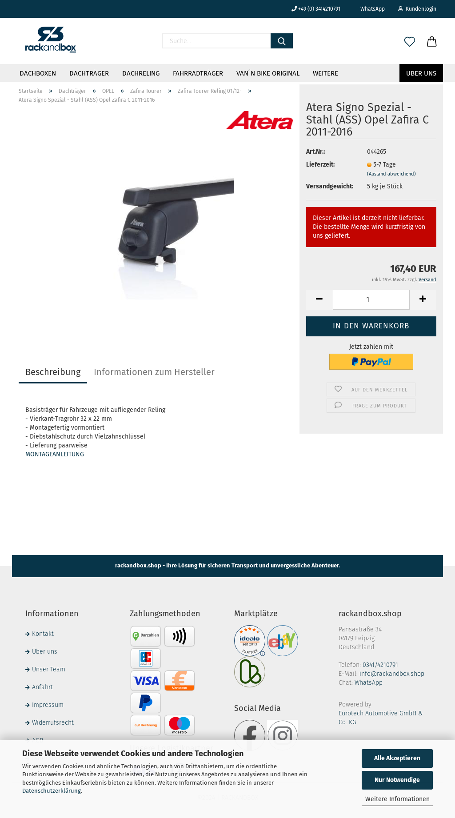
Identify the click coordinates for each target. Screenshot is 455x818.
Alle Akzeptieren (397, 758)
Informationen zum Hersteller (154, 372)
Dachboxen (38, 73)
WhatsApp (369, 9)
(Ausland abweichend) (391, 174)
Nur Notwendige (397, 780)
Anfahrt (42, 687)
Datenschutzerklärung (51, 790)
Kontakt (43, 634)
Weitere (325, 73)
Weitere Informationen (397, 799)
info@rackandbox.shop (391, 674)
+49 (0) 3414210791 (315, 9)
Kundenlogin (417, 9)
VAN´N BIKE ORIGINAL (267, 73)
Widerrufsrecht (53, 722)
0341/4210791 (380, 665)
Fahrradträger (198, 73)
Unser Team (48, 669)
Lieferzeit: (320, 164)
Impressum (48, 705)
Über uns (421, 73)
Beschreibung (52, 372)
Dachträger (89, 73)
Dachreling (141, 73)
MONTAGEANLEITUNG (54, 454)
